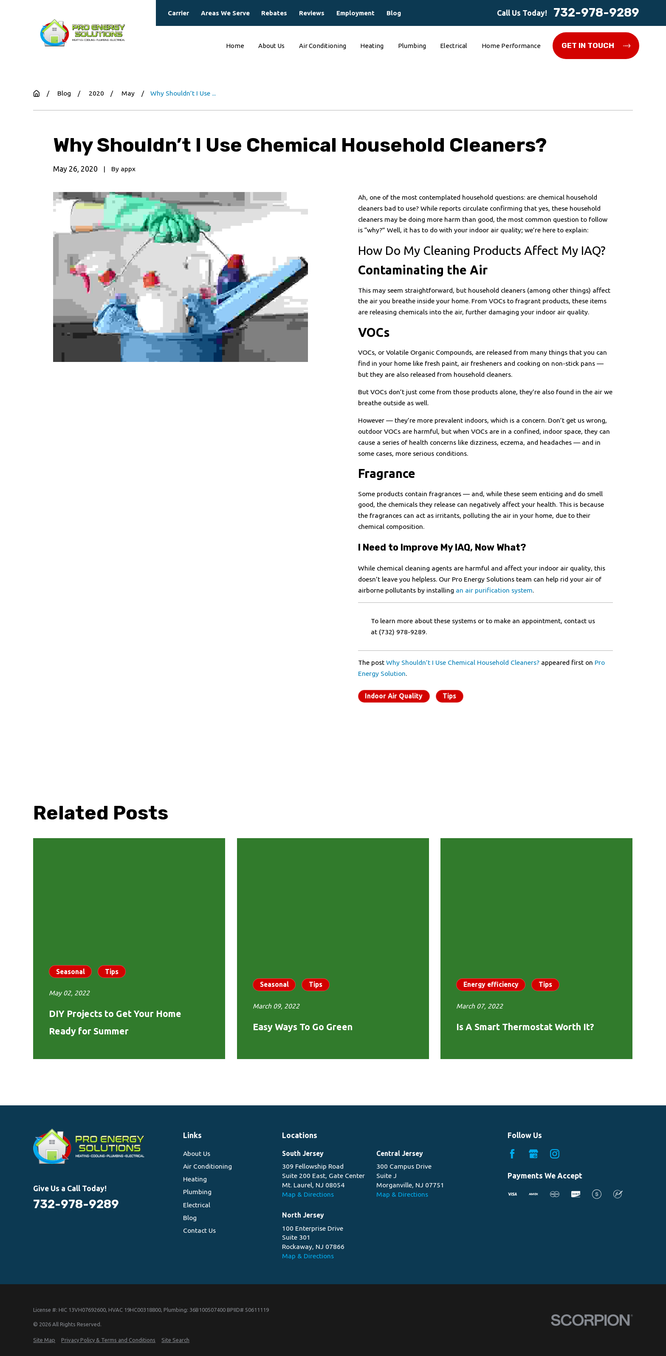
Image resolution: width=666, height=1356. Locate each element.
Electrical (196, 1205)
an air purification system (494, 590)
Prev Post (396, 741)
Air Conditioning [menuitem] (322, 45)
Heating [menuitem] (372, 45)
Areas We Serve (225, 13)
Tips (449, 696)
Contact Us (199, 1230)
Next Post (481, 741)
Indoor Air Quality (394, 696)
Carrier (178, 13)
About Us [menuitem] (271, 45)
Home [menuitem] (235, 45)
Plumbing (197, 1191)
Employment (355, 13)
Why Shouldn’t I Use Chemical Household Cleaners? (462, 662)
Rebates (274, 13)
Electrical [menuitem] (453, 45)
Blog (394, 13)
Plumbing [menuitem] (412, 45)
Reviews (312, 13)
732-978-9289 (596, 13)
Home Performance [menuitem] (511, 45)
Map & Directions (308, 1194)
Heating (195, 1179)
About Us (196, 1153)
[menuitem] (44, 1340)
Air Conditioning (207, 1166)
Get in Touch (596, 45)
